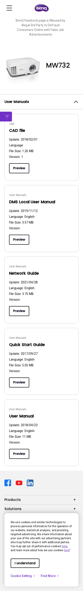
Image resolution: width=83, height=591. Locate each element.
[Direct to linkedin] (30, 482)
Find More (50, 576)
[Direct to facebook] (8, 482)
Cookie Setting (23, 576)
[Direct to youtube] (19, 482)
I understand (25, 563)
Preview (19, 168)
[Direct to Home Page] (42, 8)
